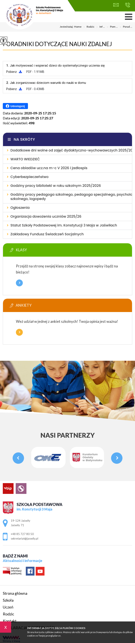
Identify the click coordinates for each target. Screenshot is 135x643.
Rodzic (87, 26)
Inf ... (99, 26)
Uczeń (8, 607)
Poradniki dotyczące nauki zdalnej (57, 44)
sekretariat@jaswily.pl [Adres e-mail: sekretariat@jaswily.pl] (24, 538)
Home (77, 26)
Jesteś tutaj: (67, 26)
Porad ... (125, 26)
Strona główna (15, 593)
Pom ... (111, 26)
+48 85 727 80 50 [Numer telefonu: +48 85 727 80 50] (22, 534)
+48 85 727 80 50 (127, 5)
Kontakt (10, 620)
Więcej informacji (19, 282)
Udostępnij (15, 106)
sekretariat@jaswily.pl (116, 4)
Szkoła (8, 600)
